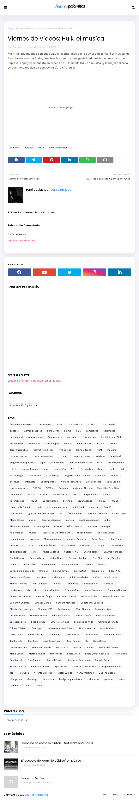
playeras (108, 679)
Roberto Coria (102, 660)
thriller (112, 469)
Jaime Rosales (30, 469)
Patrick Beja (120, 653)
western (34, 539)
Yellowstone (35, 475)
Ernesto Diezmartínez (92, 469)
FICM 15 (107, 507)
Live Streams (44, 424)
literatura (108, 583)
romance (93, 507)
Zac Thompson (107, 672)
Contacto (129, 794)
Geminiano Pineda (108, 622)
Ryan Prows (61, 666)
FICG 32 (114, 475)
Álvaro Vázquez (51, 551)
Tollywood (24, 672)
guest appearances (89, 520)
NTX (73, 469)
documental (16, 437)
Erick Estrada (38, 622)
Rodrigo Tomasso (40, 666)
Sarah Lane (72, 583)
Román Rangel (84, 450)
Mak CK (77, 647)
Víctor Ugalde (65, 672)
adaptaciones (35, 437)
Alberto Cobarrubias (20, 596)
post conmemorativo (81, 462)
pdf (122, 469)
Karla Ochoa (99, 641)
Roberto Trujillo (18, 666)
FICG (78, 430)
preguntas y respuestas (22, 462)
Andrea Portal (71, 551)
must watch (108, 424)
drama (67, 430)
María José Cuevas (108, 647)
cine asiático (117, 545)
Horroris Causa (87, 628)
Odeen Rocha (98, 539)
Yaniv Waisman (85, 672)
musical (28, 147)
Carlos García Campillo (22, 571)
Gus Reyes (37, 628)
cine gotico (16, 679)
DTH (31, 545)
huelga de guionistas (70, 679)
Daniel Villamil (37, 558)
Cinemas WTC (45, 609)
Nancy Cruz (56, 653)
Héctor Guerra (74, 526)
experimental (60, 494)
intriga (13, 469)
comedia (32, 28)
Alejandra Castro (70, 564)
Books (101, 564)
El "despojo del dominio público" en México (51, 761)
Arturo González (89, 596)
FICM (99, 450)
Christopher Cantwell (92, 602)
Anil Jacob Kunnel (66, 596)
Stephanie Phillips (111, 666)
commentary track (57, 507)
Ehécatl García (83, 615)
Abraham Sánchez (19, 526)
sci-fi (100, 462)
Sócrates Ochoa (106, 532)
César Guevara (17, 615)
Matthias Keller (37, 653)
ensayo (106, 526)
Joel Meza (41, 577)
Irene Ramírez (107, 628)
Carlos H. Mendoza (66, 602)
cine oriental (16, 513)
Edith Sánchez (93, 481)
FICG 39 (114, 500)
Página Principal (16, 28)
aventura (14, 481)
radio (107, 520)
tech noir (14, 685)
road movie (16, 590)
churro (64, 456)
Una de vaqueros (18, 488)
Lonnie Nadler (29, 564)
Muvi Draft (116, 456)
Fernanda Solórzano (20, 577)
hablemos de (16, 532)
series (34, 551)
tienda (39, 685)
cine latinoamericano (44, 456)
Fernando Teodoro (78, 558)
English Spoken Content (77, 475)
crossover (92, 526)
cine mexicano (75, 424)
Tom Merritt (86, 545)
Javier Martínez (36, 634)
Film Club (97, 558)
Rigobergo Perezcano (79, 660)
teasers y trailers (81, 456)
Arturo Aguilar (41, 526)
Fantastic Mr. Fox (32, 778)
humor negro (57, 462)
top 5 (42, 462)
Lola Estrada (110, 577)
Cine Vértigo (52, 475)
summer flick (84, 443)
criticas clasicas (18, 456)
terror (27, 685)
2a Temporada (50, 500)
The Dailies (65, 450)
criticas (92, 424)
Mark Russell (68, 545)
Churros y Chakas (113, 551)
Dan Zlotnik (97, 571)
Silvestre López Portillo (84, 666)
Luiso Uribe (62, 647)
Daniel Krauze (17, 558)
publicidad (78, 507)
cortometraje (89, 437)
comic (39, 507)
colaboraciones (18, 551)
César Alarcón (83, 609)
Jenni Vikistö (72, 634)
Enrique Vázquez (47, 545)
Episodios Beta (18, 622)
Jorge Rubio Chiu (19, 450)
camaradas (92, 430)
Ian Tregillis (114, 558)
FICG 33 (37, 488)
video (41, 147)
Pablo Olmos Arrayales (97, 653)
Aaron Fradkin (52, 590)
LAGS (96, 577)
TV (61, 513)
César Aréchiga (103, 609)
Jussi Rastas (73, 641)
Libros (13, 564)
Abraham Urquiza (117, 590)
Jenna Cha (54, 634)
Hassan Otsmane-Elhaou (61, 628)
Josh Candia (58, 577)
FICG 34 (44, 494)
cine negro (32, 679)
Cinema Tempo (61, 571)
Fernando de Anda (83, 622)
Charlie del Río (91, 551)
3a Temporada (48, 481)
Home (105, 794)
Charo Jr (43, 571)
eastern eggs (16, 475)
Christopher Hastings (21, 609)
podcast (14, 430)
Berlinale (67, 500)
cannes (70, 520)
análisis (107, 494)
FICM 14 (50, 488)
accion (113, 443)
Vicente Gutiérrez (43, 672)
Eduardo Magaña (61, 615)
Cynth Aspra (63, 609)
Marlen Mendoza (18, 583)
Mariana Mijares (52, 539)
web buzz (100, 456)
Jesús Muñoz (91, 634)
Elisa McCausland (105, 615)
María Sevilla (17, 653)
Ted (11, 672)
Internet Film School (43, 450)
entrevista (30, 481)
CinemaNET (80, 571)
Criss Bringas (17, 545)
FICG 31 (31, 494)
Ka (86, 641)
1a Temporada (17, 500)
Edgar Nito (115, 571)
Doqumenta (16, 494)
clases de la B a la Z (20, 507)
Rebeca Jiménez (84, 532)
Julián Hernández (79, 577)
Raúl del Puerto (54, 660)
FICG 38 (101, 500)
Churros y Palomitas (36, 794)
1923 (75, 494)
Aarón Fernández (94, 590)
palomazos (109, 430)
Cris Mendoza (55, 437)
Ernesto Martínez (60, 622)
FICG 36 (34, 500)
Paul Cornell (16, 660)
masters (111, 450)
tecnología (60, 469)
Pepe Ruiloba (34, 660)
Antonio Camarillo (97, 513)
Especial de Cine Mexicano (56, 532)
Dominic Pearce (38, 615)
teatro (121, 679)
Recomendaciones (51, 520)
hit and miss (16, 443)
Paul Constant (40, 583)
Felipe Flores (56, 558)
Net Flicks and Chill (111, 437)
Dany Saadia (113, 481)
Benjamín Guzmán (20, 602)
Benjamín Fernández (114, 596)
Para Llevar (53, 430)
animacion (34, 443)
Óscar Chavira (75, 513)
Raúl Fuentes (117, 539)
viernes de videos (58, 147)
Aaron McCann (72, 590)
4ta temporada (116, 462)
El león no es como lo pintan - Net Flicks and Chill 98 (57, 743)
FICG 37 (58, 526)
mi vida (100, 443)
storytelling (33, 590)
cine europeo (52, 443)
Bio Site (116, 794)
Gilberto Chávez (18, 628)
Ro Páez (57, 583)
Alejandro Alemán (82, 488)
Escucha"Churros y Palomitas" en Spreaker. (34, 380)
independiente (90, 494)
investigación (90, 583)
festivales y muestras (21, 424)
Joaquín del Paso (112, 634)
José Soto (33, 641)
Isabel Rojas (16, 634)
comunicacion (17, 539)
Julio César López (52, 641)
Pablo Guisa (73, 653)
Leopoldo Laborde (41, 647)
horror (46, 469)
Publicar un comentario (22, 240)
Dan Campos (15, 47)
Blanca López (119, 513)
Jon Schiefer (16, 641)
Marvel (90, 647)
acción (32, 520)
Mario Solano (17, 520)
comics (68, 443)
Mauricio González (76, 539)
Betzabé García (43, 602)
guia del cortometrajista (41, 513)
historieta (48, 679)
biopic (101, 545)
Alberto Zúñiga (44, 596)
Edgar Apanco (84, 500)
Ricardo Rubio (48, 564)
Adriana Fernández (71, 481)
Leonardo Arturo (18, 647)
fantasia (63, 488)
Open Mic (100, 475)
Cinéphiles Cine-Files (108, 488)
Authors (88, 564)
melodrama (93, 679)
